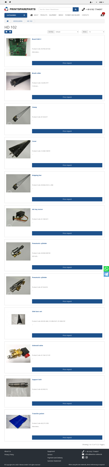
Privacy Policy (9, 454)
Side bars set (37, 311)
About (36, 15)
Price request (67, 63)
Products (43, 15)
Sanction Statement (54, 461)
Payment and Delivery (55, 458)
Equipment (52, 15)
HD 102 (29, 21)
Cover (34, 141)
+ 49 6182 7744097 (90, 451)
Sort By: (51, 32)
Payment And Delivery (72, 15)
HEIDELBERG (17, 21)
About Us (7, 451)
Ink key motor (37, 209)
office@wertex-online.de (92, 454)
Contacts (85, 15)
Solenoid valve (37, 345)
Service (61, 15)
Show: (85, 32)
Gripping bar (37, 175)
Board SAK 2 (36, 39)
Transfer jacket (38, 414)
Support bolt (37, 379)
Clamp (34, 107)
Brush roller (36, 73)
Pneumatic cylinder (39, 243)
